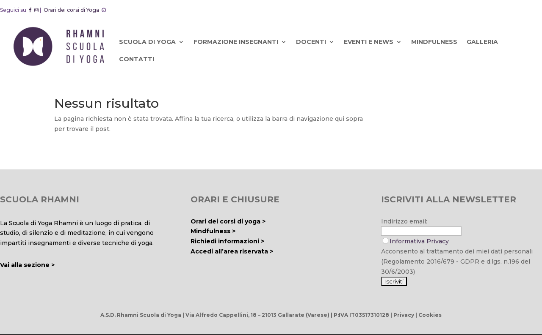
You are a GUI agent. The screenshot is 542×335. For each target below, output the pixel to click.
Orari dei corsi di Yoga (72, 10)
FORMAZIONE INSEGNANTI (236, 42)
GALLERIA (482, 42)
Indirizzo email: (404, 221)
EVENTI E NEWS (368, 42)
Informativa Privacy (419, 241)
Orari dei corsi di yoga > (228, 221)
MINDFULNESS (434, 42)
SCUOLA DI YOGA (147, 42)
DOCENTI (311, 42)
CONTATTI (136, 59)
